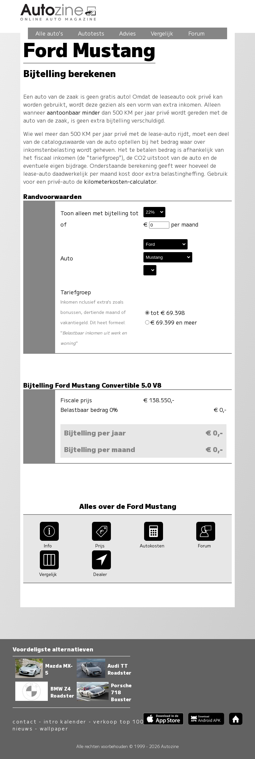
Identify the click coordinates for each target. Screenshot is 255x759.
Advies (127, 33)
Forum (196, 33)
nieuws (23, 728)
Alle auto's (49, 33)
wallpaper (54, 728)
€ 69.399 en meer (171, 322)
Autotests (91, 33)
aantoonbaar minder (73, 112)
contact (25, 721)
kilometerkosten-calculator (120, 181)
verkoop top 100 (118, 721)
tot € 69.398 (165, 313)
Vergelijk (162, 33)
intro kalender (65, 721)
